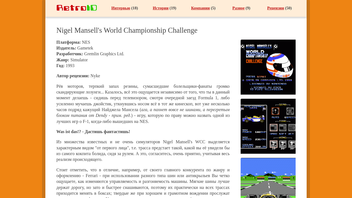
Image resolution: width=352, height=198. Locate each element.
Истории (161, 8)
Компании (200, 8)
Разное (238, 8)
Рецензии (275, 8)
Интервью (120, 8)
